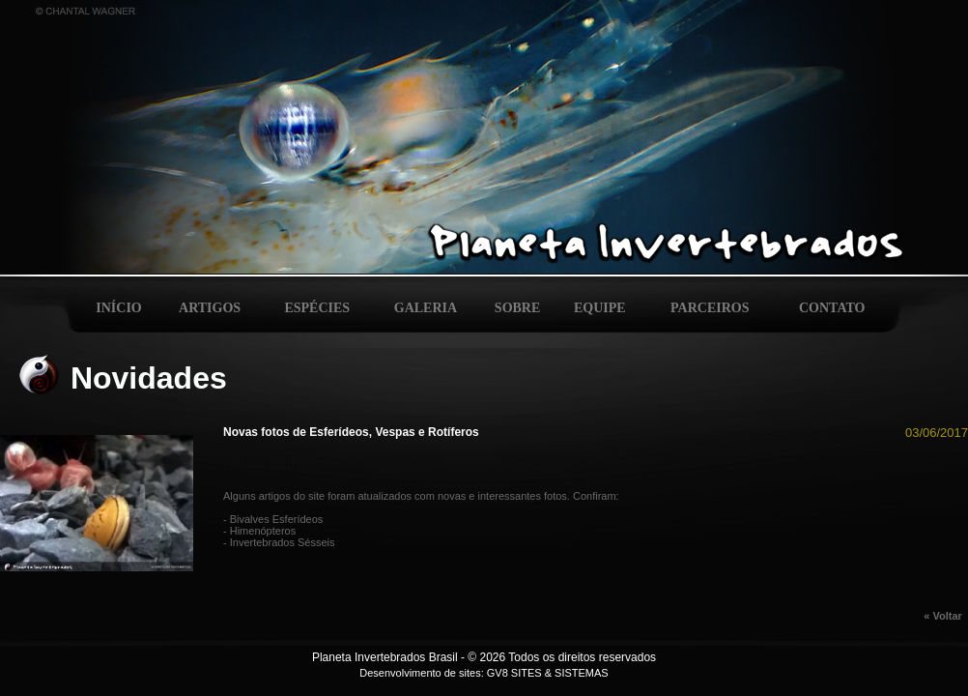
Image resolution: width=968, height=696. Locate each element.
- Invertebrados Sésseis (279, 542)
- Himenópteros (259, 530)
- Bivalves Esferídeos (273, 519)
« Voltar (946, 616)
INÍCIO (118, 308)
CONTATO (832, 308)
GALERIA (425, 308)
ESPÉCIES (317, 308)
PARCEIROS (709, 308)
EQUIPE (600, 308)
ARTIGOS (210, 308)
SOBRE (517, 308)
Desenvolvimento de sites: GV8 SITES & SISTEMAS (483, 673)
